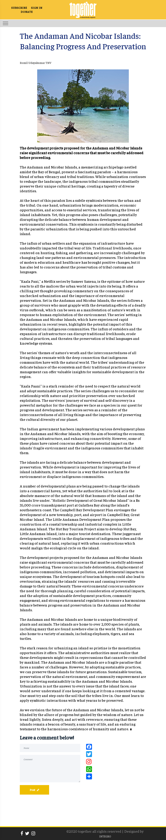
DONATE (27, 11)
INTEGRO (105, 836)
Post (34, 789)
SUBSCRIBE (19, 7)
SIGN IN (36, 7)
